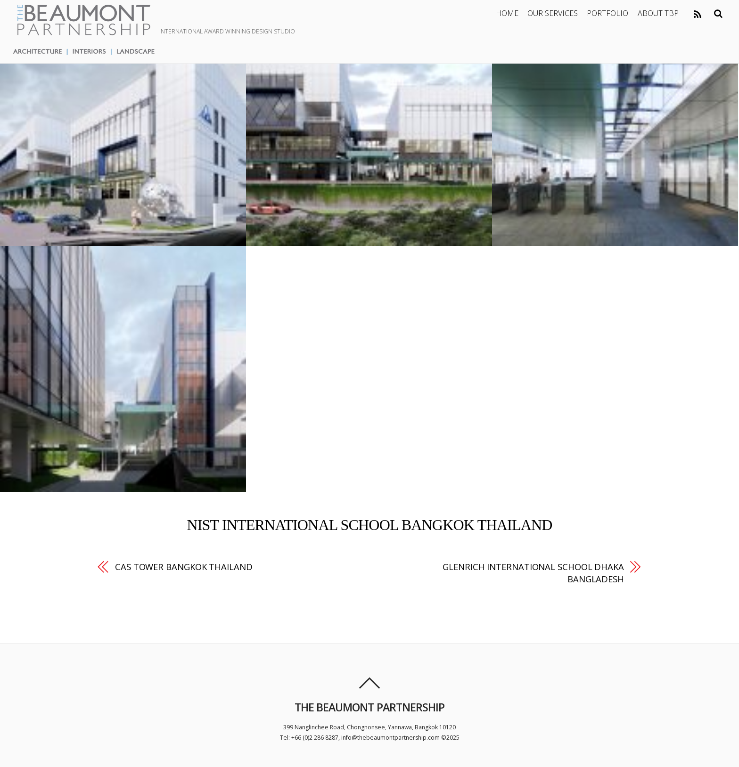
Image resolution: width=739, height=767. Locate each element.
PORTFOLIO (607, 13)
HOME (507, 13)
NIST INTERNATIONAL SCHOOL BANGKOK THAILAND (369, 524)
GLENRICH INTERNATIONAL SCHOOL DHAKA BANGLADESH (533, 573)
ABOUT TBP (658, 13)
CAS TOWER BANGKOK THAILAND (184, 566)
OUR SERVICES (552, 13)
